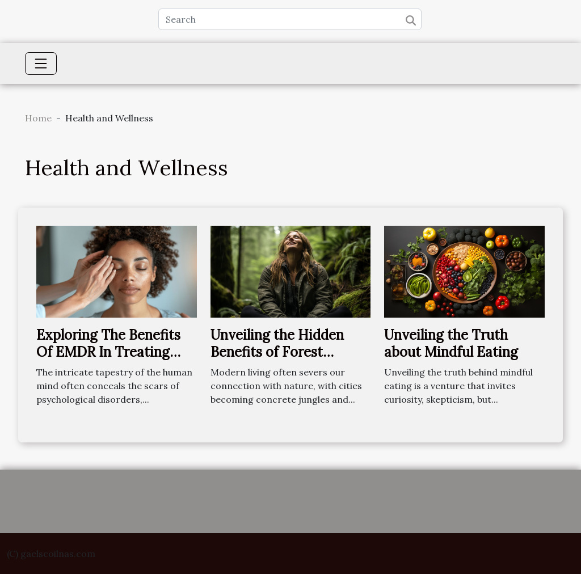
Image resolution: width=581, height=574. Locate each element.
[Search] (290, 19)
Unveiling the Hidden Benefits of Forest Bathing (277, 352)
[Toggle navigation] (41, 63)
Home (38, 118)
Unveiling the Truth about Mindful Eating (451, 343)
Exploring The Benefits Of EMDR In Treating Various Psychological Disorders (108, 360)
